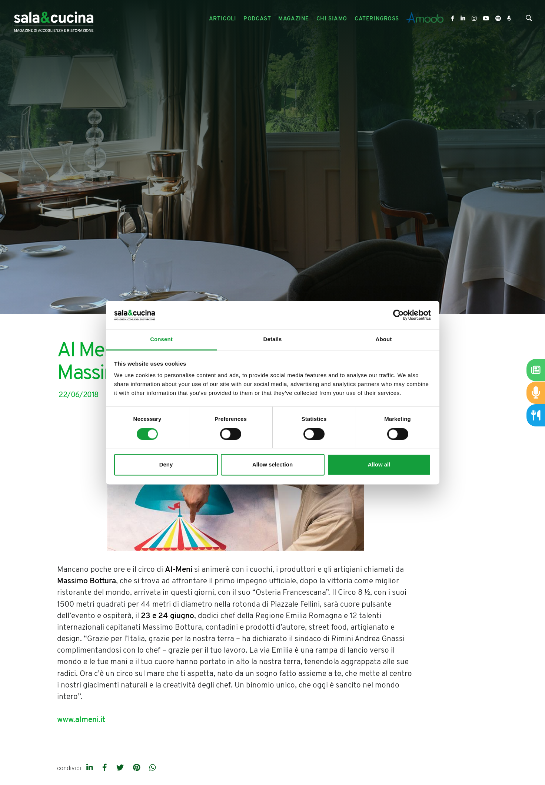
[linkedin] (90, 768)
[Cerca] (529, 20)
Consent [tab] (161, 339)
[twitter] (121, 768)
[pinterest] (137, 768)
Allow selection (272, 465)
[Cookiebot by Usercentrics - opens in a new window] (398, 314)
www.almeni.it (81, 720)
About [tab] (384, 339)
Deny (166, 465)
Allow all (379, 465)
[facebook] (105, 768)
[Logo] (53, 19)
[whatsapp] (152, 768)
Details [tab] (272, 339)
